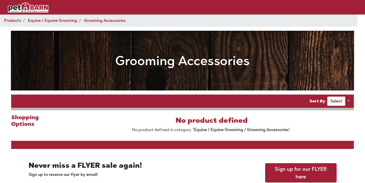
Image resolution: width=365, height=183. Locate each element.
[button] (336, 101)
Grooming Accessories (105, 20)
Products (12, 20)
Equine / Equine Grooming (52, 20)
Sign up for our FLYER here (301, 173)
